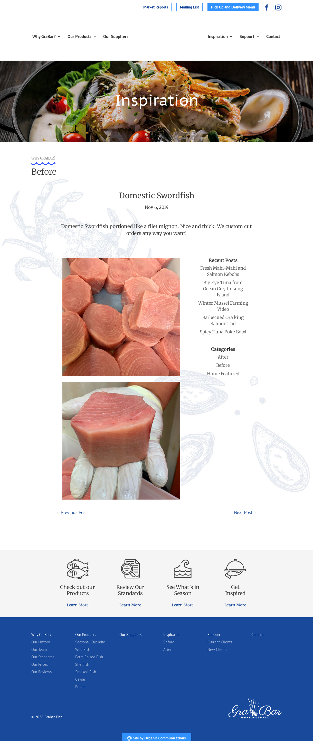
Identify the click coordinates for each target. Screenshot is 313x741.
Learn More (77, 605)
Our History (40, 642)
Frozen (81, 686)
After (167, 649)
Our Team (39, 649)
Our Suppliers (111, 36)
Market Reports (155, 7)
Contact (278, 36)
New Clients (217, 649)
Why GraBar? (39, 36)
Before (168, 642)
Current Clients (219, 642)
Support (251, 36)
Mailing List (189, 7)
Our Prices (39, 664)
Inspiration (223, 36)
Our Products (75, 36)
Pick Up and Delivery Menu (233, 7)
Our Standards (42, 656)
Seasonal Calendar (90, 642)
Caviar (80, 679)
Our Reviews (41, 671)
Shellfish (82, 664)
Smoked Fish (85, 671)
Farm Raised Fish (89, 656)
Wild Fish (82, 649)
